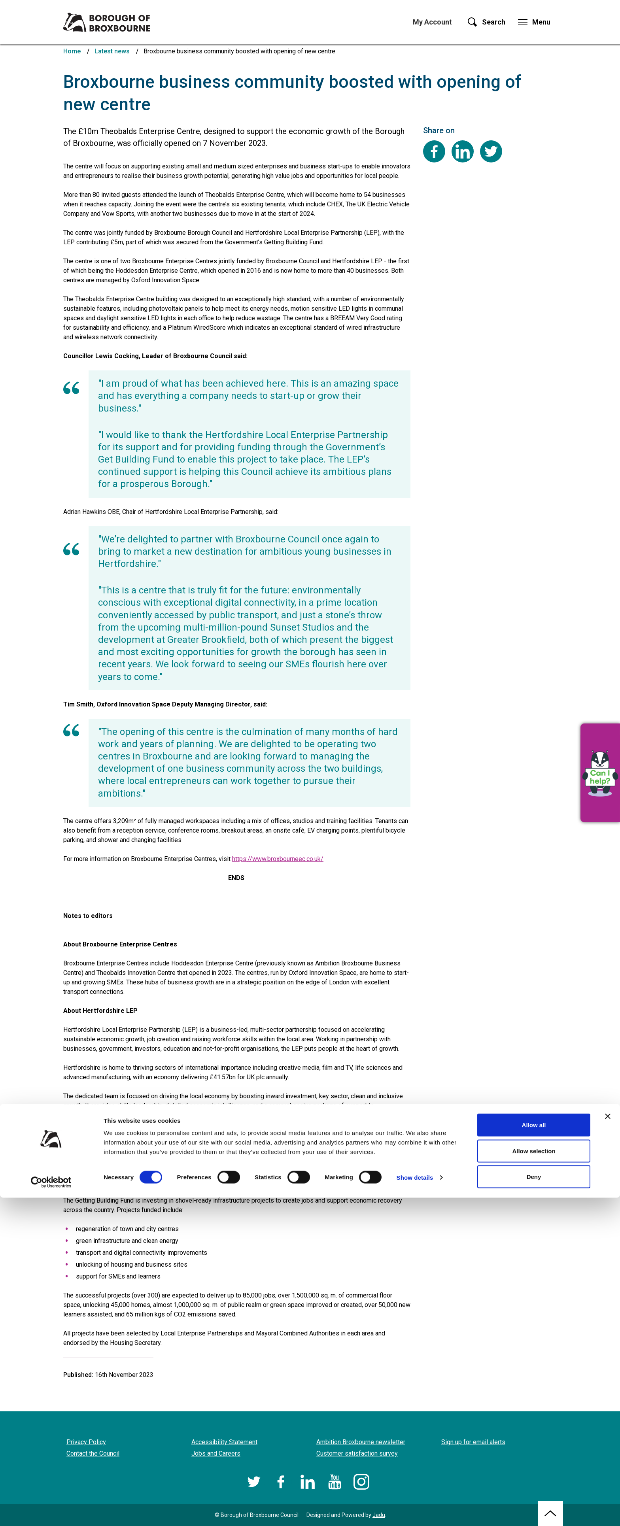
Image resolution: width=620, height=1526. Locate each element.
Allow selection (533, 1479)
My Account (432, 22)
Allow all (534, 1453)
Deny (534, 1504)
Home (72, 51)
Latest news (112, 51)
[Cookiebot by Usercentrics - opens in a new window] (51, 1511)
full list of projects (100, 1181)
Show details (415, 1505)
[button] (600, 772)
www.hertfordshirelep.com (247, 1115)
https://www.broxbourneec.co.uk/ (277, 859)
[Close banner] (608, 1444)
